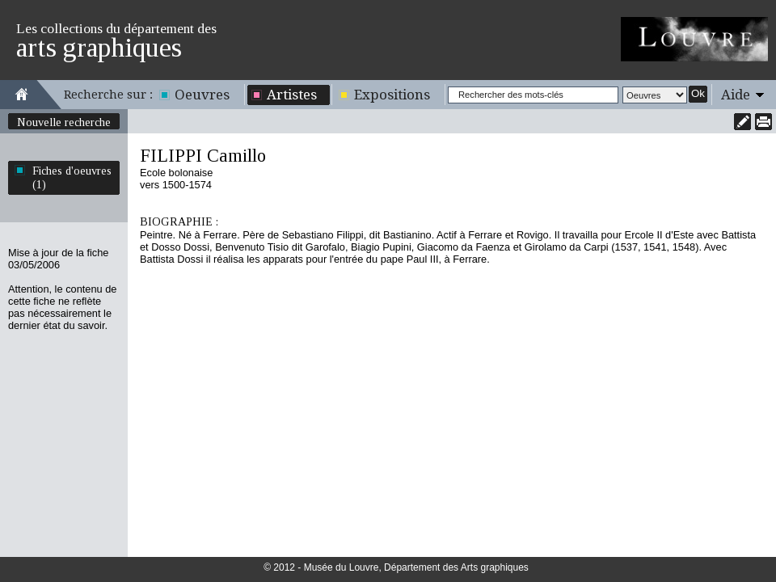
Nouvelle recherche (64, 122)
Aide (735, 94)
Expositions (392, 94)
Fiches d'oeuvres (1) (72, 177)
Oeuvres (202, 94)
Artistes (292, 94)
